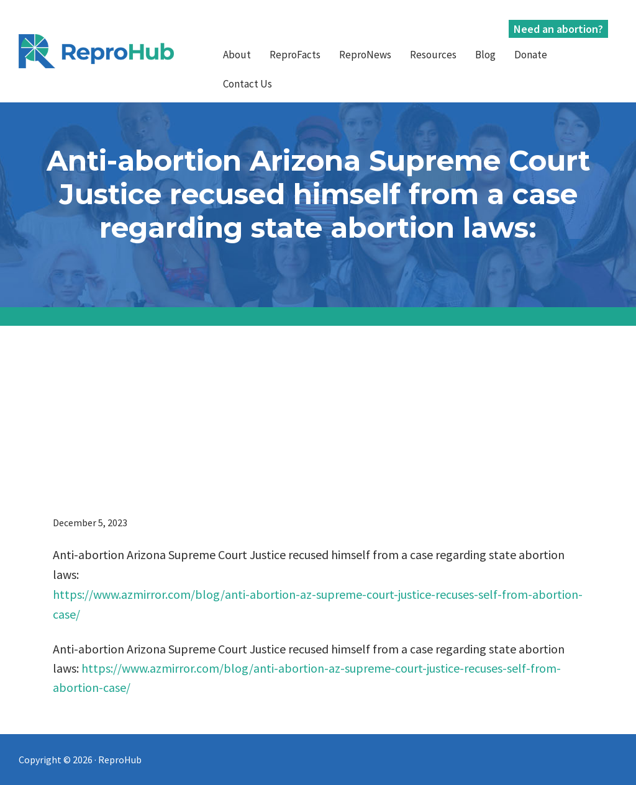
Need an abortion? (558, 29)
